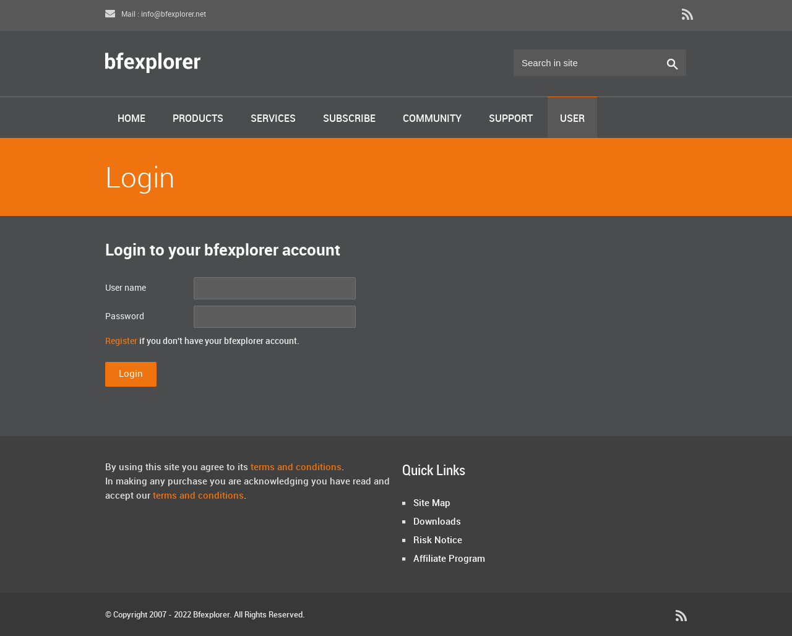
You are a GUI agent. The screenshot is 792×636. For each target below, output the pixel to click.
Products (198, 119)
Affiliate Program (449, 559)
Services (273, 119)
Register (121, 341)
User (572, 119)
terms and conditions (296, 468)
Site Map (431, 504)
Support (511, 119)
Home (131, 119)
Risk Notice (437, 541)
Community (432, 119)
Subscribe (349, 119)
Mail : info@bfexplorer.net (155, 15)
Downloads (437, 522)
